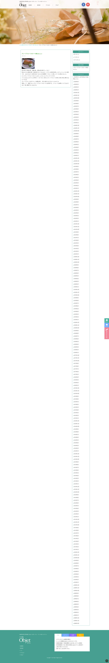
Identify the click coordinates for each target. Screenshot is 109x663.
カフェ (65, 635)
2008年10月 (76, 623)
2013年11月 (76, 456)
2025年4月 (76, 114)
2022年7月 (76, 204)
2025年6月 (76, 109)
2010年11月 (76, 555)
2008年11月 (76, 620)
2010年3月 (76, 576)
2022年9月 (76, 199)
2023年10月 (76, 163)
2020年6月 (76, 273)
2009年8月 (76, 596)
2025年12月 (76, 92)
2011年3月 (76, 544)
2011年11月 (76, 522)
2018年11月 (76, 325)
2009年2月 (76, 612)
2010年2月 (76, 579)
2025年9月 (76, 100)
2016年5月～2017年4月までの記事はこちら (80, 78)
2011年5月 (76, 538)
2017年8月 (76, 366)
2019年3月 (76, 314)
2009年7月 (76, 598)
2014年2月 (76, 448)
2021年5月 (76, 243)
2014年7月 (76, 434)
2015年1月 (76, 418)
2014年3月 (76, 445)
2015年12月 (76, 388)
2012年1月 (76, 516)
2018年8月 (76, 333)
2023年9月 (76, 166)
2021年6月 (76, 240)
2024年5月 (76, 144)
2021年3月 (76, 248)
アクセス (48, 5)
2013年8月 (76, 464)
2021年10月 (76, 229)
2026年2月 (76, 87)
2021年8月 (76, 234)
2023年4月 (76, 180)
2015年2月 (76, 415)
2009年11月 (76, 587)
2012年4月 (76, 508)
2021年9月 (76, 232)
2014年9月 (76, 429)
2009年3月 (76, 609)
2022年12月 (76, 191)
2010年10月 (76, 557)
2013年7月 (76, 467)
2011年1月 (76, 549)
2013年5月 (76, 472)
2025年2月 (76, 120)
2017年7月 (76, 369)
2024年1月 (76, 155)
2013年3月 (76, 478)
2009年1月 (76, 615)
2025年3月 (76, 117)
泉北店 (106, 326)
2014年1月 (76, 451)
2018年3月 (76, 347)
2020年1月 (76, 286)
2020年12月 (76, 256)
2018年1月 (76, 352)
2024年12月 (76, 125)
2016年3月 (76, 379)
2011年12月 (76, 519)
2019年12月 (76, 289)
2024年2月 (76, 152)
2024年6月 (76, 141)
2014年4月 (76, 442)
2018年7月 (76, 336)
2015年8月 (76, 399)
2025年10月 (76, 98)
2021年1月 (76, 254)
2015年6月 (76, 404)
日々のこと (76, 54)
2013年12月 (76, 453)
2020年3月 (76, 281)
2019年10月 (76, 295)
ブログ (57, 5)
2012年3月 (76, 511)
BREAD (106, 333)
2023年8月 (76, 169)
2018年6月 (76, 338)
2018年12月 (76, 322)
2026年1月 (76, 89)
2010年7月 (76, 565)
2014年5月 (76, 440)
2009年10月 (76, 590)
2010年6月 (76, 568)
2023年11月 (76, 161)
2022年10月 (76, 196)
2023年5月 (76, 177)
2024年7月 (76, 139)
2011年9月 (76, 527)
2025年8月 (76, 103)
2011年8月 (76, 530)
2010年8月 (76, 563)
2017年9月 (76, 363)
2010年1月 (76, 582)
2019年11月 (76, 292)
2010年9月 (76, 560)
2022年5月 (76, 210)
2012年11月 (76, 489)
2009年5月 (76, 604)
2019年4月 (76, 311)
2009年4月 (76, 607)
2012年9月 (76, 494)
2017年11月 (76, 358)
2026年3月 (76, 84)
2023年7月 (76, 171)
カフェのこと (77, 59)
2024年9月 (76, 133)
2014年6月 (76, 437)
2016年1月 (76, 385)
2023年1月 (76, 188)
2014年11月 (76, 423)
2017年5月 (76, 374)
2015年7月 (76, 401)
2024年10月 (76, 130)
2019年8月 (76, 300)
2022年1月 (76, 221)
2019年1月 (76, 319)
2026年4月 (76, 81)
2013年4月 (76, 475)
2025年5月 (76, 111)
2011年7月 (76, 533)
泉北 (80, 635)
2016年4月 (76, 377)
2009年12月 (76, 585)
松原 (73, 635)
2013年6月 (76, 470)
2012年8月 (76, 497)
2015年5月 (76, 407)
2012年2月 (76, 514)
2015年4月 (76, 410)
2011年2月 (76, 546)
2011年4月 (76, 541)
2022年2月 (76, 218)
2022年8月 (76, 202)
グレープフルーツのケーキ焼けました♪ (80, 68)
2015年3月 (76, 412)
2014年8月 (76, 431)
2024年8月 (76, 136)
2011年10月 (76, 524)
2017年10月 (76, 360)
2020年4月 (76, 278)
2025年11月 (76, 95)
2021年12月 (76, 223)
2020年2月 (76, 284)
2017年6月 (76, 371)
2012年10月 (76, 492)
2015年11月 (76, 390)
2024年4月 (76, 147)
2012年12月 (76, 486)
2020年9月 (76, 265)
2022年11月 (76, 193)
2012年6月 (76, 503)
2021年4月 (76, 245)
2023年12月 (76, 158)
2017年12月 (76, 355)
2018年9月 (76, 330)
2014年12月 (76, 420)
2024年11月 (76, 128)
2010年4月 (76, 574)
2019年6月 (76, 306)
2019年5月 (76, 308)
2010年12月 (76, 552)
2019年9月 (76, 297)
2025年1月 (76, 122)
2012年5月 (76, 505)
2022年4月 (76, 213)
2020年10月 (76, 262)
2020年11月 (76, 259)
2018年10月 (76, 327)
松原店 (106, 321)
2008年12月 (76, 617)
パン (21, 650)
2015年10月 (76, 393)
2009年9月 (76, 593)
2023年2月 (76, 185)
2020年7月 (76, 270)
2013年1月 (76, 483)
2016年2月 (76, 382)
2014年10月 (76, 426)
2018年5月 (76, 341)
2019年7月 (76, 303)
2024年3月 (76, 150)
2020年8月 (76, 267)
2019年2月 (76, 316)
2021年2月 (76, 251)
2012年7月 (76, 500)
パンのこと (76, 57)
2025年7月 (76, 106)
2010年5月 (76, 571)
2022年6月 (76, 207)
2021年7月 (76, 237)
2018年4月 (76, 344)
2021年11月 (76, 226)
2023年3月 (76, 182)
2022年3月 (76, 215)
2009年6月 (76, 601)
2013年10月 (76, 459)
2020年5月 (76, 275)
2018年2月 (76, 349)
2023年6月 (76, 174)
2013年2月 (76, 481)
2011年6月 (76, 535)
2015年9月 (76, 396)
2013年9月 (76, 462)
